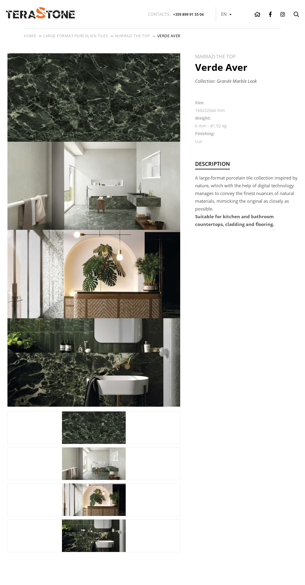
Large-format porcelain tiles (75, 35)
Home (30, 35)
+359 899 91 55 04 (176, 14)
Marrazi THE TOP (132, 35)
